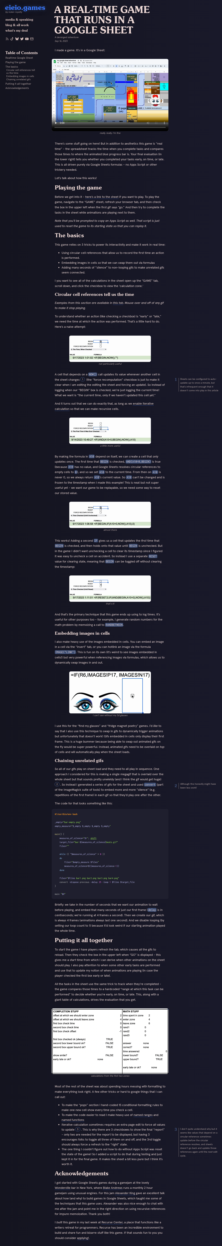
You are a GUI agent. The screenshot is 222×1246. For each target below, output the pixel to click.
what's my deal (16, 30)
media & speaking (19, 20)
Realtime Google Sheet (19, 57)
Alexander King (125, 1193)
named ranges (143, 1115)
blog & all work (17, 25)
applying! (83, 1238)
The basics (11, 66)
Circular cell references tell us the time (20, 71)
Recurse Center (112, 1222)
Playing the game (15, 62)
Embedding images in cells (20, 76)
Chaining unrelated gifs (18, 79)
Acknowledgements (17, 88)
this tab (118, 303)
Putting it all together (18, 83)
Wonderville (62, 1188)
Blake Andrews (112, 1188)
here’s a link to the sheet (101, 197)
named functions (73, 1120)
